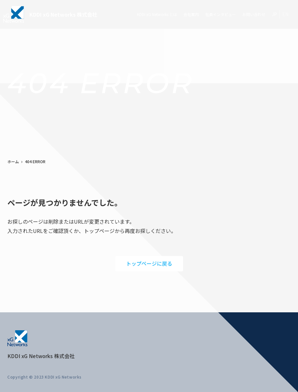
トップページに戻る (149, 263)
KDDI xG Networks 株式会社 (50, 14)
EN (285, 14)
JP (274, 14)
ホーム (13, 161)
